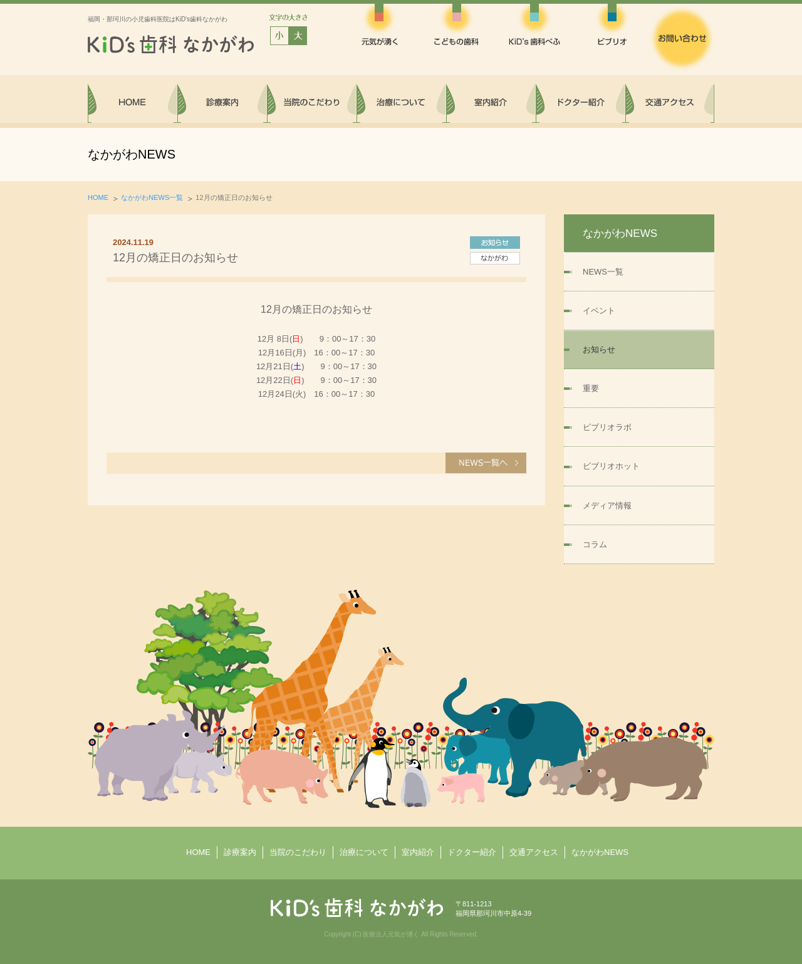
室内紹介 (418, 852)
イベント (599, 310)
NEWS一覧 (603, 271)
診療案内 (240, 852)
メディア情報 (607, 505)
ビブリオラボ (607, 427)
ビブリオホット (611, 466)
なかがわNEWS (599, 852)
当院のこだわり (297, 852)
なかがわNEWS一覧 (152, 197)
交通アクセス (533, 852)
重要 (591, 388)
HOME (98, 197)
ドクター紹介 (471, 852)
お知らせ (599, 349)
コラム (595, 544)
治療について (364, 852)
